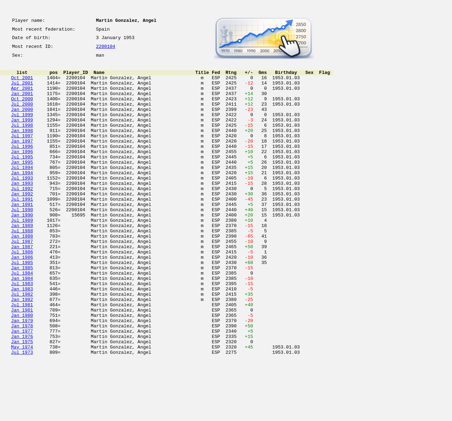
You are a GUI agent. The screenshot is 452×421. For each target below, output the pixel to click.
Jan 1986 (22, 299)
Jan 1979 (22, 375)
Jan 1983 (22, 337)
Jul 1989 (22, 255)
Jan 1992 (22, 223)
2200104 (105, 50)
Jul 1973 (22, 413)
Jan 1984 (22, 324)
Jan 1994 (22, 198)
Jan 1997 (22, 160)
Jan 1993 (22, 210)
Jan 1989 (22, 261)
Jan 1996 (22, 172)
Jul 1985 (22, 305)
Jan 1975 (22, 400)
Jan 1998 (22, 147)
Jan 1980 (22, 369)
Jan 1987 (22, 286)
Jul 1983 (22, 331)
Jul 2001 (22, 90)
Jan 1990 (22, 248)
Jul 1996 (22, 166)
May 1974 (22, 407)
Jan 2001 (22, 103)
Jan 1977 (22, 388)
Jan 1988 (22, 274)
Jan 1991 (22, 236)
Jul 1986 (22, 293)
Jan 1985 (22, 312)
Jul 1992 (22, 217)
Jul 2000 (22, 115)
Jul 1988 (22, 267)
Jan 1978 (22, 381)
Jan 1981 (22, 362)
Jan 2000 (22, 122)
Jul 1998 (22, 141)
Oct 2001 (22, 84)
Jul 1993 (22, 204)
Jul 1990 (22, 242)
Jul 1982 (22, 343)
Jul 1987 (22, 280)
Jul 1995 (22, 179)
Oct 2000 (22, 109)
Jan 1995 (22, 185)
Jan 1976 (22, 394)
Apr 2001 (22, 96)
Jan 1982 (22, 350)
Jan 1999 (22, 134)
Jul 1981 (22, 356)
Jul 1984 (22, 318)
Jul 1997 (22, 153)
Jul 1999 (22, 128)
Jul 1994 (22, 191)
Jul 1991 (22, 229)
